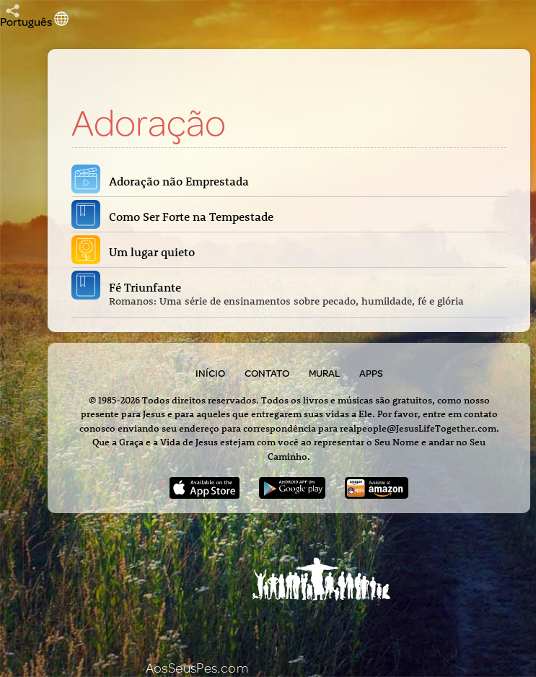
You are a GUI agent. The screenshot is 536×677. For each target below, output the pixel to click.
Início (210, 373)
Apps (371, 373)
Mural (324, 373)
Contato (267, 373)
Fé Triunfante (305, 293)
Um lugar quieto (155, 252)
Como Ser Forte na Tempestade (194, 216)
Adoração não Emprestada (182, 181)
